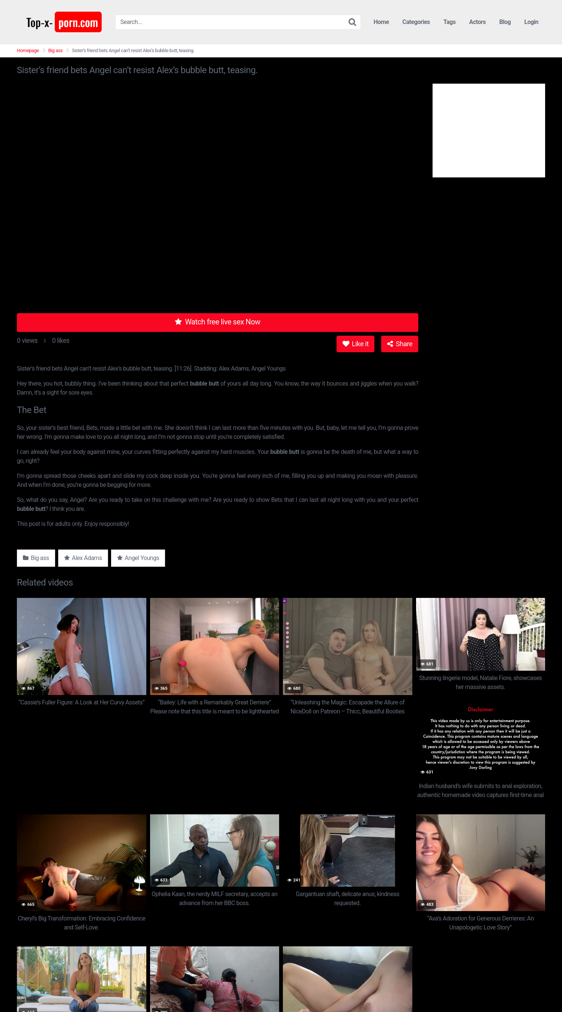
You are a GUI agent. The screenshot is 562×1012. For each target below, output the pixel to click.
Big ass (55, 50)
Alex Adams (83, 558)
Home (381, 22)
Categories (416, 22)
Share (399, 344)
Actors (477, 22)
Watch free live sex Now (217, 321)
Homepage (28, 50)
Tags (449, 22)
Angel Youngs (138, 558)
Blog (505, 22)
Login (531, 22)
